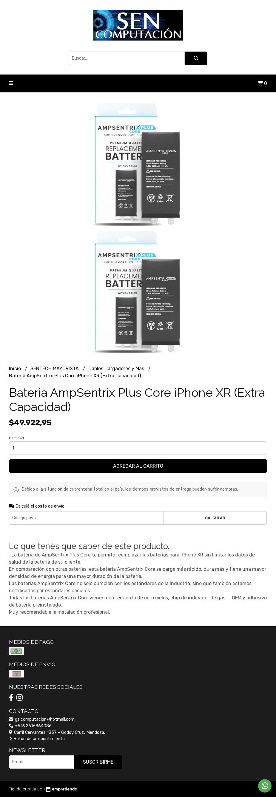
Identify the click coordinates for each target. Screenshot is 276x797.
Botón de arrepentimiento (37, 738)
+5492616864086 (30, 725)
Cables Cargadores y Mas (116, 368)
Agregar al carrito (138, 466)
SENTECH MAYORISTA (55, 368)
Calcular (215, 518)
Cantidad (16, 438)
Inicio (15, 368)
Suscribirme (98, 762)
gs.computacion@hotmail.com (42, 719)
